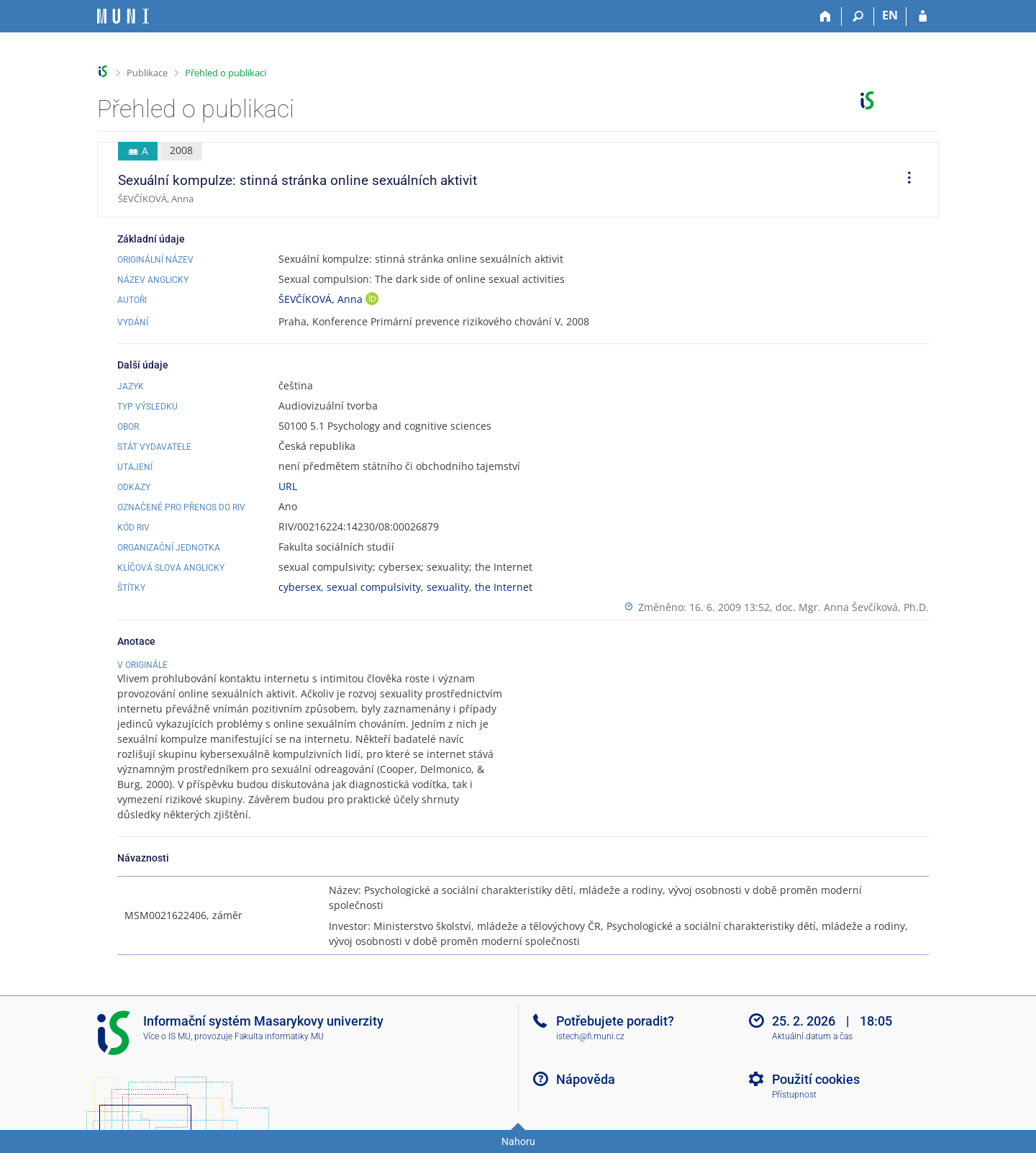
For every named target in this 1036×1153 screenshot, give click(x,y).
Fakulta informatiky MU (279, 1036)
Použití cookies (816, 1079)
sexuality (448, 587)
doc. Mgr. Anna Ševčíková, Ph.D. (852, 607)
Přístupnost (794, 1095)
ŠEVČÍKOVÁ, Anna (321, 299)
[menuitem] (904, 180)
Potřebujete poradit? (615, 1020)
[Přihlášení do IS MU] (922, 16)
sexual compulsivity (374, 587)
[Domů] (825, 16)
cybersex (299, 587)
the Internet (503, 587)
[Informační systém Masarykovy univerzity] (123, 16)
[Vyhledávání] (858, 16)
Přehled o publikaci (225, 72)
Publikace (147, 72)
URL (287, 486)
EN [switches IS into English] (890, 15)
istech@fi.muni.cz (590, 1036)
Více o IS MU (167, 1036)
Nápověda (585, 1079)
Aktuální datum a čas (812, 1036)
